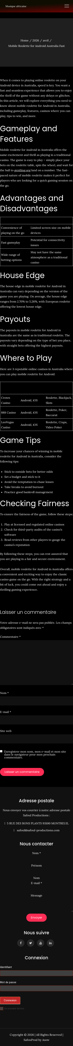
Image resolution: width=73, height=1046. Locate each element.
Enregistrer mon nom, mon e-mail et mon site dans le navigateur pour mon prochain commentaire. (35, 754)
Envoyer (36, 917)
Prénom (36, 865)
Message (36, 895)
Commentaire (10, 636)
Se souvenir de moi (12, 1008)
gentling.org (22, 170)
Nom (4, 693)
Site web (5, 731)
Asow (45, 1040)
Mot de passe (8, 982)
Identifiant (6, 967)
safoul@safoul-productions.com (37, 830)
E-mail (5, 712)
